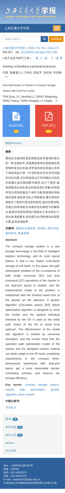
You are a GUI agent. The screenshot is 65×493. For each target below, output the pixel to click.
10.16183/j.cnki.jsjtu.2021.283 (39, 52)
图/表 (11, 419)
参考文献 (14, 427)
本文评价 (10, 450)
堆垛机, (42, 228)
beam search (26, 394)
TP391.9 (10, 407)
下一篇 (56, 58)
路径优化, (53, 228)
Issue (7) (53, 48)
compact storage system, (42, 384)
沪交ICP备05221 (12, 462)
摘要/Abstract (13, 143)
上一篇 (41, 58)
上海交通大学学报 (16, 28)
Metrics (9, 442)
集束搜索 (23, 233)
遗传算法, (11, 233)
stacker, (12, 389)
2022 (31, 48)
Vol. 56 (40, 48)
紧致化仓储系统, (26, 228)
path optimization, (35, 389)
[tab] (32, 143)
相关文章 (14, 435)
